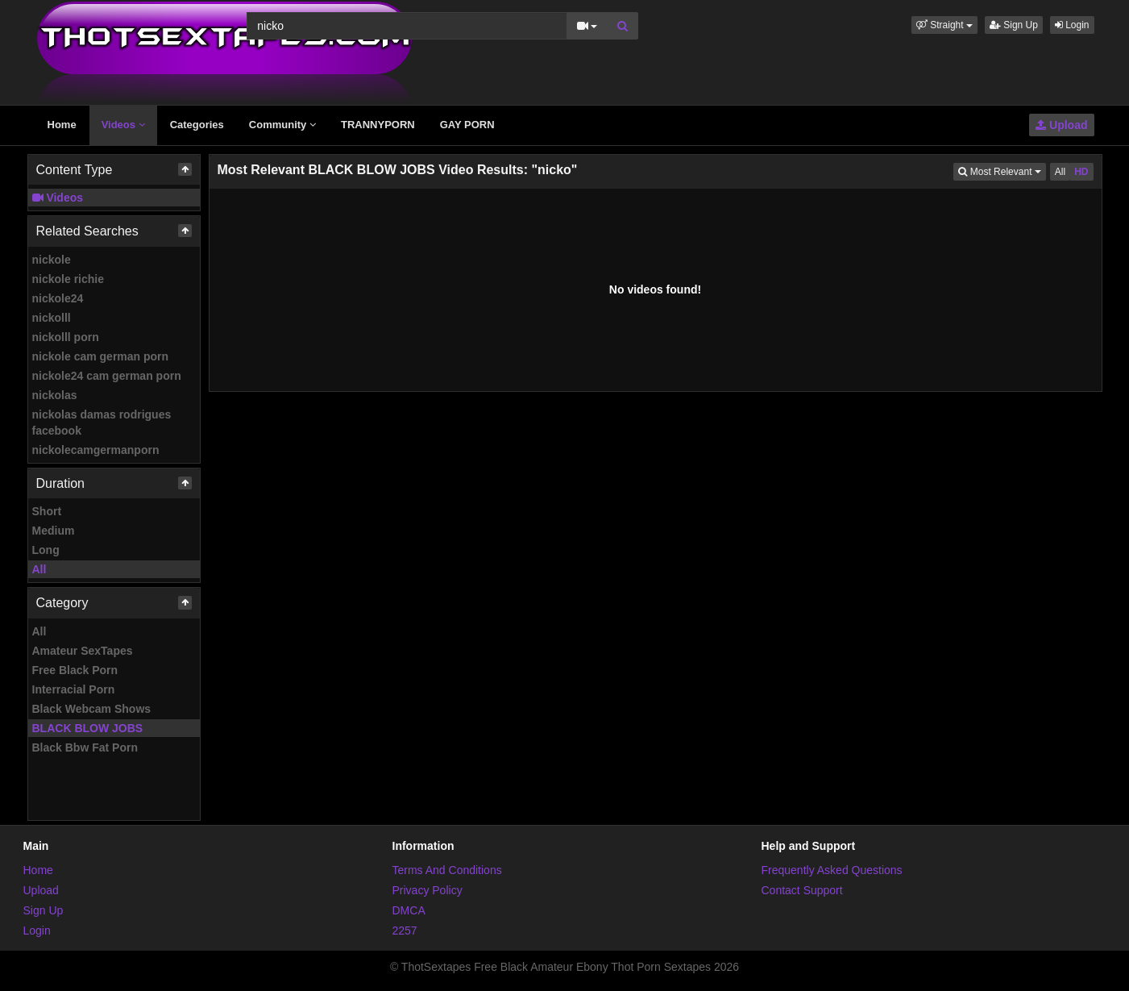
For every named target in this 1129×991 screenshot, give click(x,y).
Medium (53, 530)
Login (1072, 25)
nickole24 (58, 298)
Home (62, 125)
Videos (123, 125)
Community (282, 125)
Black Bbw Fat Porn (85, 747)
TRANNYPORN (378, 125)
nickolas (54, 395)
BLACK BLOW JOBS (87, 728)
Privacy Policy (427, 890)
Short (47, 511)
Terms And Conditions (447, 870)
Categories (197, 125)
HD (1081, 171)
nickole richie (68, 279)
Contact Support (802, 890)
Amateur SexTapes (82, 650)
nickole (51, 259)
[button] (944, 25)
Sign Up (1014, 25)
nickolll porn (65, 337)
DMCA (408, 910)
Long (46, 549)
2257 (404, 930)
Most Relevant (1001, 170)
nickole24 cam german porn (106, 375)
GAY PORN (467, 125)
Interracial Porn (73, 689)
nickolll (51, 317)
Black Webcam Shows (92, 708)
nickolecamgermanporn (96, 449)
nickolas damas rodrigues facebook (102, 422)
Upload (1061, 125)
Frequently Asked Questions (832, 870)
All (39, 569)
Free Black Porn (75, 670)
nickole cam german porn (100, 356)
